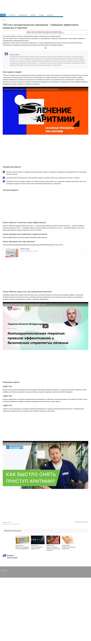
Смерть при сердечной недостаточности (37, 547)
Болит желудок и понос (29, 251)
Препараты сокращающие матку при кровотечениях (22, 547)
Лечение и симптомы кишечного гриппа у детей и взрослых (53, 548)
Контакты (50, 15)
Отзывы (41, 15)
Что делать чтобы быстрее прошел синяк (68, 547)
